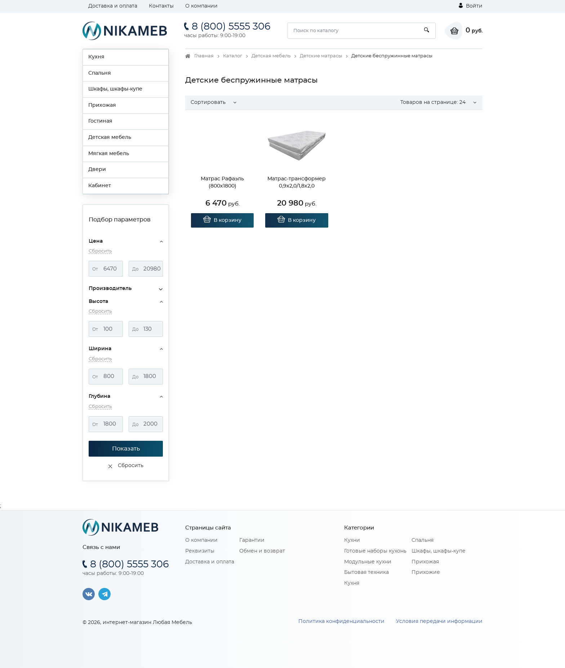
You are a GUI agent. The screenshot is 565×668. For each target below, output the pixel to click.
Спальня (99, 73)
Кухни (352, 540)
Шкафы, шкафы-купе (115, 89)
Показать (126, 449)
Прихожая (102, 105)
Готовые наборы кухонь (375, 551)
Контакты (161, 6)
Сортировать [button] (208, 102)
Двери (97, 169)
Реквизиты (199, 551)
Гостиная (100, 121)
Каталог (232, 56)
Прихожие (425, 572)
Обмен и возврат (262, 551)
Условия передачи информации (439, 621)
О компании (201, 6)
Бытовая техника (366, 572)
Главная (204, 56)
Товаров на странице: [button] (433, 102)
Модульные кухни (367, 561)
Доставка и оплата (112, 6)
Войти (470, 6)
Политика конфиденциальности (341, 621)
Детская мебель (109, 137)
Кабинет (99, 185)
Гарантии (251, 540)
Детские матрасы (321, 56)
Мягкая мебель (108, 153)
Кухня (96, 57)
